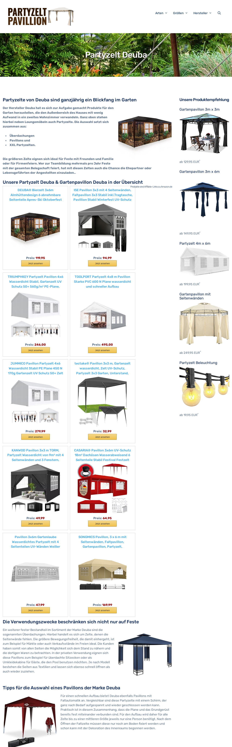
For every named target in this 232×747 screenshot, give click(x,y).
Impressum (67, 741)
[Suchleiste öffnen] (220, 13)
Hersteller (204, 13)
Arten (163, 13)
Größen (182, 13)
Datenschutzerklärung (90, 741)
